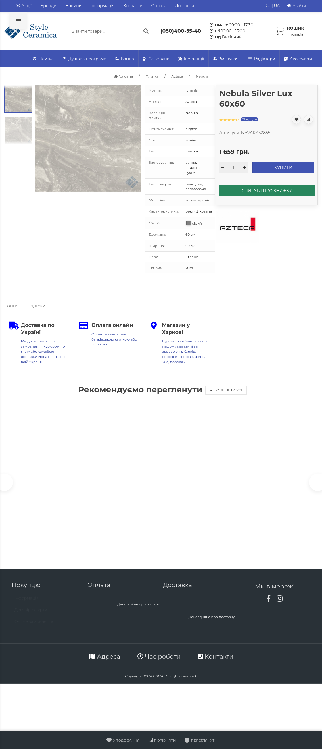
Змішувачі (226, 59)
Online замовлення (34, 625)
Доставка (184, 5)
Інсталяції (191, 59)
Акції (24, 6)
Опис (12, 306)
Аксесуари (298, 59)
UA (277, 5)
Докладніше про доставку (212, 618)
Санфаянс (156, 59)
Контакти (133, 5)
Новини (73, 5)
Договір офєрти (30, 614)
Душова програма (84, 59)
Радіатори (261, 59)
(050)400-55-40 (180, 31)
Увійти (296, 6)
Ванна (124, 59)
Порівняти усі (226, 390)
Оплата (158, 5)
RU (267, 5)
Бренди (48, 5)
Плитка (43, 59)
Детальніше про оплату (138, 605)
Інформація (102, 5)
